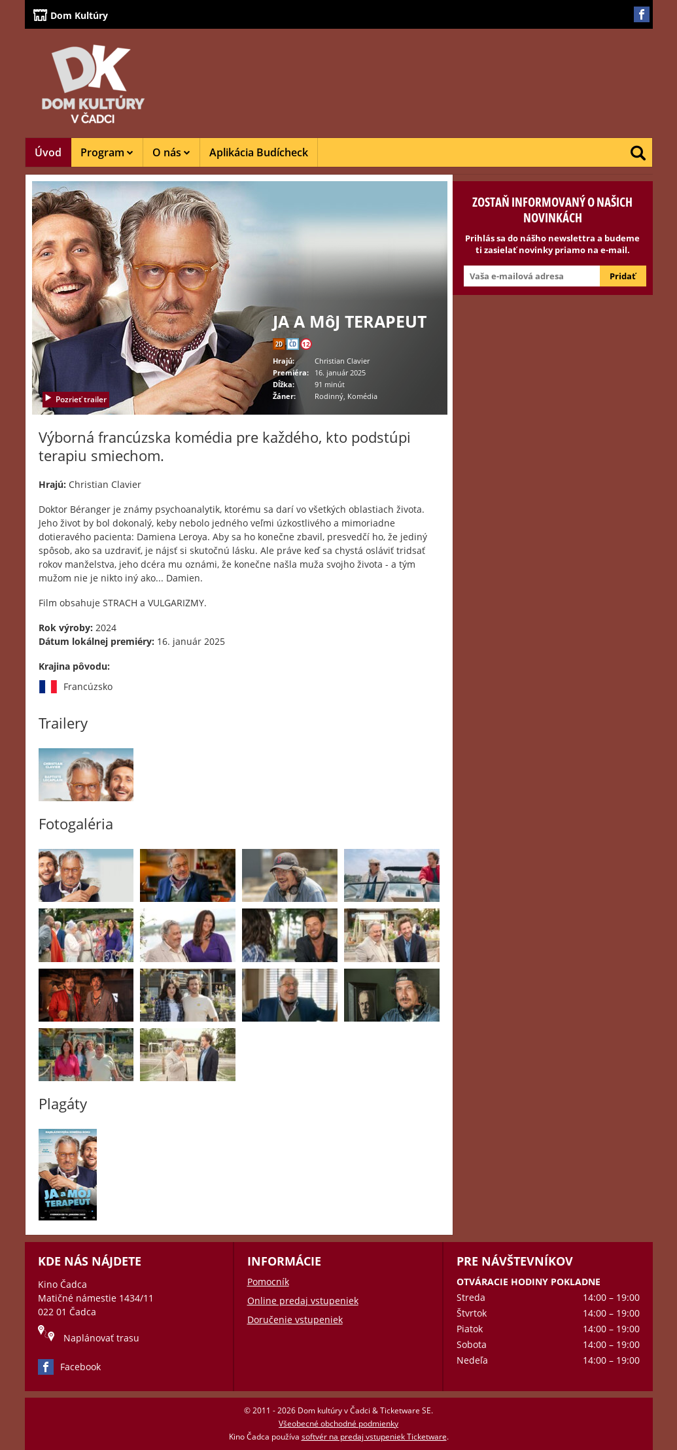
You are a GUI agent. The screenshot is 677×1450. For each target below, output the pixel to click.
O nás (171, 152)
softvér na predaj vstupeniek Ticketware (374, 1436)
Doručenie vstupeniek (295, 1319)
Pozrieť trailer (75, 399)
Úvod (48, 152)
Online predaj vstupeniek (302, 1300)
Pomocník (268, 1281)
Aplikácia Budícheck (258, 152)
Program (106, 152)
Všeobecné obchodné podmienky (338, 1423)
